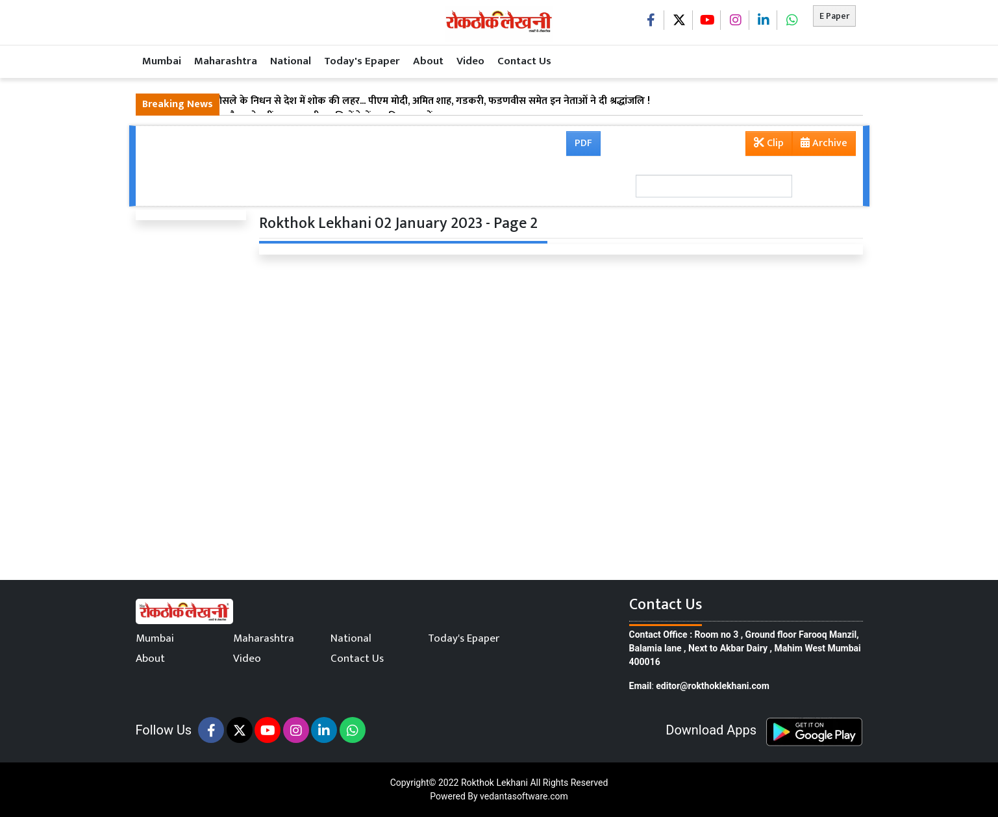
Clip (769, 143)
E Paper (834, 15)
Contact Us (524, 61)
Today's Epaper (362, 61)
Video (470, 61)
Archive (820, 144)
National (290, 61)
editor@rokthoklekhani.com (712, 686)
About (428, 61)
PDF (583, 143)
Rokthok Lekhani (494, 782)
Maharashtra (225, 61)
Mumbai (161, 61)
